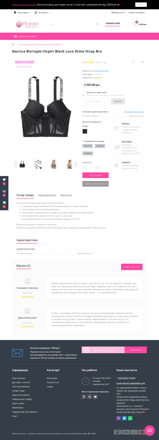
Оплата (125, 123)
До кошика (95, 175)
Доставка (127, 141)
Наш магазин (18, 378)
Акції (14, 416)
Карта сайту (18, 403)
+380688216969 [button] (126, 378)
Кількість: (87, 162)
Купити (118, 101)
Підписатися (135, 350)
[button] (22, 12)
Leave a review (132, 266)
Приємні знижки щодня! (24, 4)
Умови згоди (18, 390)
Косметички (53, 382)
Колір (85, 126)
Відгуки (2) (66, 195)
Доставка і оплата (21, 382)
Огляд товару (25, 195)
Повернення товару (22, 399)
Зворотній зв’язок (21, 395)
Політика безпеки (21, 386)
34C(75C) (87, 146)
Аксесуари (52, 378)
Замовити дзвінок (112, 26)
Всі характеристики (134, 111)
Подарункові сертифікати (25, 411)
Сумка (50, 386)
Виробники (17, 407)
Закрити (141, 4)
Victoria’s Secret (100, 71)
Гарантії (126, 162)
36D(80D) (88, 153)
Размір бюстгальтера (93, 141)
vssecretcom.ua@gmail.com (130, 383)
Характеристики (47, 195)
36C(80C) (100, 146)
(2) (105, 62)
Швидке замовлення (95, 183)
